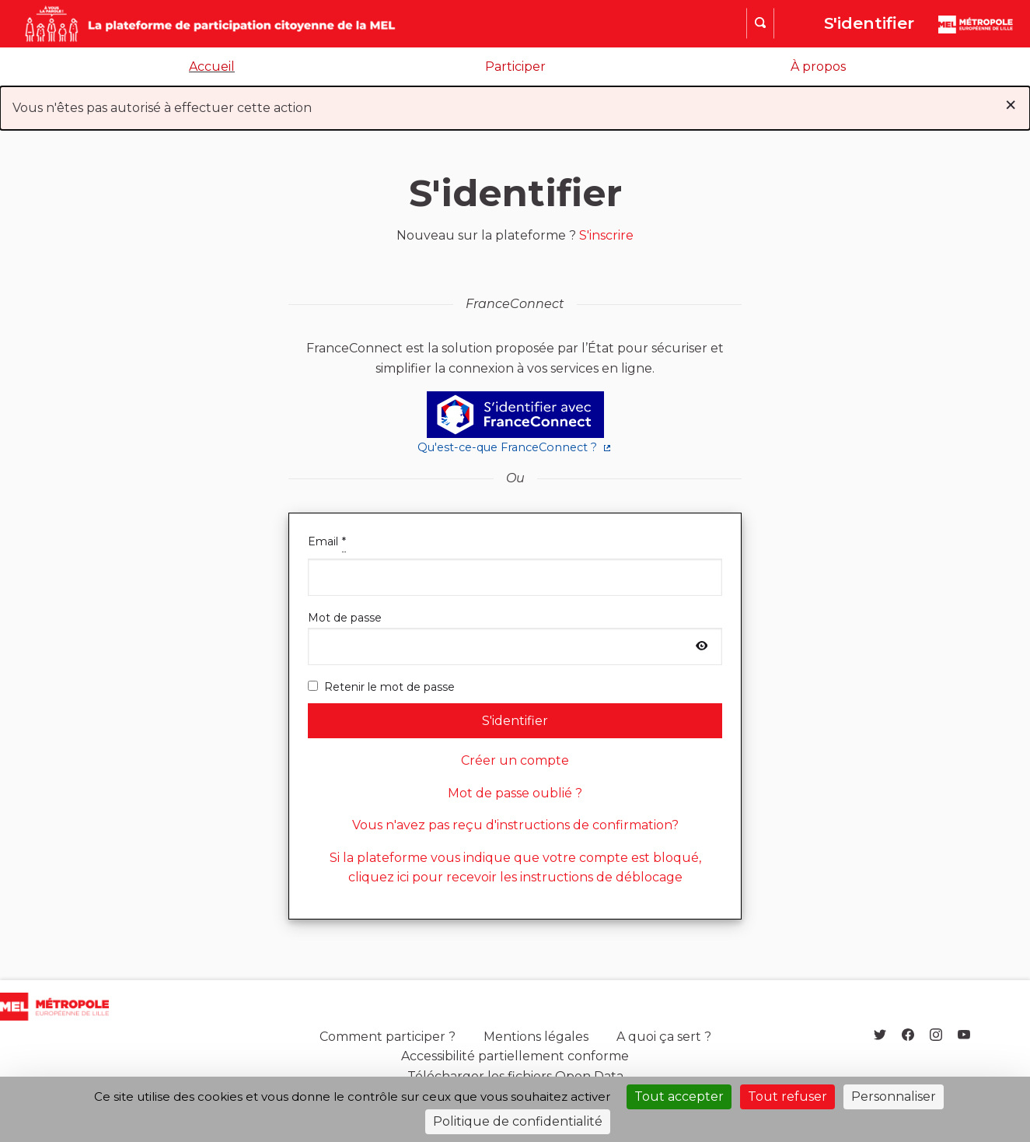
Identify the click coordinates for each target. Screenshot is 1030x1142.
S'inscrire (606, 235)
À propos (818, 66)
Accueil (212, 66)
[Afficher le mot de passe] (702, 646)
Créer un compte (515, 760)
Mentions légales (536, 1036)
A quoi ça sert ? (663, 1036)
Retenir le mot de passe (381, 687)
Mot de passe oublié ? (515, 793)
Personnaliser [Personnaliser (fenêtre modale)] (893, 1096)
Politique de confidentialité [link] (517, 1121)
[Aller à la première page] (179, 23)
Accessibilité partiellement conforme (515, 1056)
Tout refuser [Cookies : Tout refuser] (787, 1096)
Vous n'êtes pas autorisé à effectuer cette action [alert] (515, 104)
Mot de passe (515, 638)
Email (515, 564)
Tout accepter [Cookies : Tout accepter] (679, 1096)
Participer (515, 66)
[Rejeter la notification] (1011, 105)
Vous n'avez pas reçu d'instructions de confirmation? (515, 825)
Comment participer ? (387, 1036)
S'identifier (869, 23)
